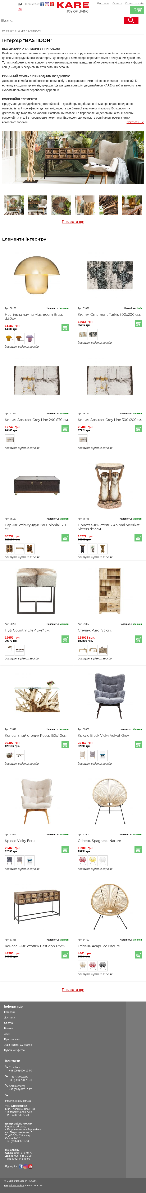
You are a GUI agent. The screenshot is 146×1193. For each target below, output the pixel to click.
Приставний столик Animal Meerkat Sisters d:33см (109, 527)
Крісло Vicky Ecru (20, 841)
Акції (7, 1033)
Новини (8, 1028)
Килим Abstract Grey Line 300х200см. (110, 420)
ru (20, 9)
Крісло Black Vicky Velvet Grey (103, 736)
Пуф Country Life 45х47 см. (27, 630)
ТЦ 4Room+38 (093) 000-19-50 (20, 1069)
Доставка (103, 3)
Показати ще (135, 122)
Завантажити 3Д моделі (18, 1044)
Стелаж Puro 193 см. (94, 630)
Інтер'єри (19, 30)
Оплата (117, 3)
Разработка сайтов (14, 1185)
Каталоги (9, 1012)
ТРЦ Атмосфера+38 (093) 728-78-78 (20, 1078)
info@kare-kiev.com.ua (18, 1100)
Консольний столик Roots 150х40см (36, 736)
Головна (7, 30)
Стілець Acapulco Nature (99, 946)
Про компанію (12, 1039)
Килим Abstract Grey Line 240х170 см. (37, 420)
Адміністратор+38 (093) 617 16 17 (20, 1088)
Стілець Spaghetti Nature (99, 841)
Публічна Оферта (14, 1050)
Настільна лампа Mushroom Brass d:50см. (34, 317)
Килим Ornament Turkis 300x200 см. (109, 315)
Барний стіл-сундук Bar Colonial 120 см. (35, 527)
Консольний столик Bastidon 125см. (35, 946)
